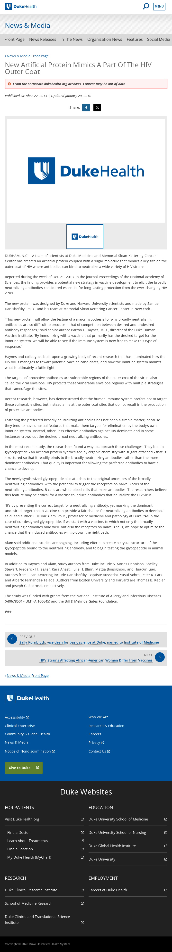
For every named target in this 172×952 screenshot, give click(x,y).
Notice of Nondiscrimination (28, 751)
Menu (159, 6)
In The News (73, 39)
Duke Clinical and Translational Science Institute (44, 919)
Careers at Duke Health (128, 890)
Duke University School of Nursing (128, 832)
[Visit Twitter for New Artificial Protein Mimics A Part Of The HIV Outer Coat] (97, 107)
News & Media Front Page (27, 56)
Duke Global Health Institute (128, 845)
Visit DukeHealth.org (44, 819)
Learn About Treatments (45, 840)
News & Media (16, 742)
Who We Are (99, 717)
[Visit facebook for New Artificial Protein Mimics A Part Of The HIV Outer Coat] (86, 107)
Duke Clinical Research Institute (44, 890)
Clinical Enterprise (20, 725)
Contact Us (97, 751)
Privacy (94, 742)
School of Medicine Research (44, 903)
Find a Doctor (45, 832)
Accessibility (15, 717)
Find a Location (45, 849)
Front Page (15, 39)
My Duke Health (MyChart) (45, 857)
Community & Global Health (27, 734)
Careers (95, 734)
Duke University (128, 859)
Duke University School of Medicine (128, 819)
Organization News (106, 39)
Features (136, 39)
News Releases (43, 39)
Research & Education (106, 725)
